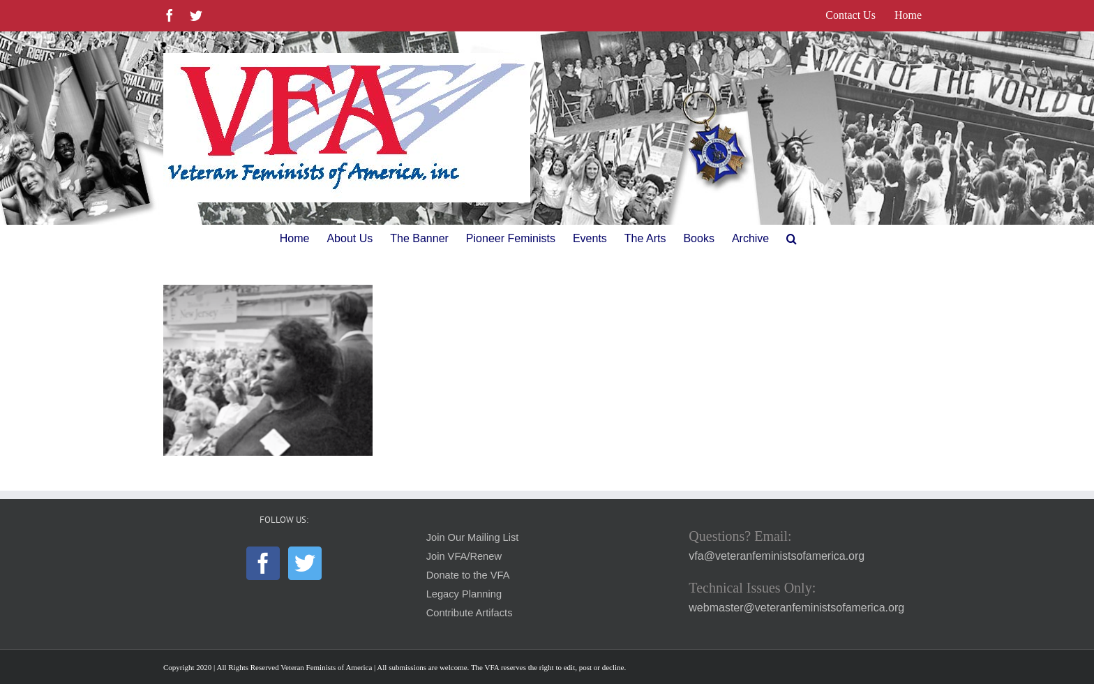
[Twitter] (305, 563)
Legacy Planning (464, 594)
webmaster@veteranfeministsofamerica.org (796, 608)
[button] (791, 239)
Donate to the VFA (468, 575)
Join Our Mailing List (472, 537)
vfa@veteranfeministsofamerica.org (776, 556)
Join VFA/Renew (464, 556)
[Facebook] (263, 563)
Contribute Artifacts (469, 612)
